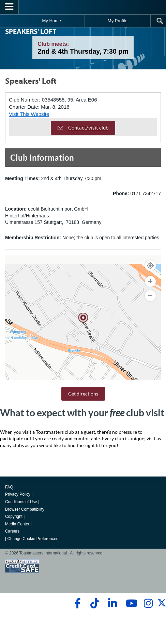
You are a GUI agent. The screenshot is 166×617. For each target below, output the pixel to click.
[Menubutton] (9, 7)
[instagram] (148, 603)
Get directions (83, 394)
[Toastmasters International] (83, 7)
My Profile (117, 20)
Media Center (17, 524)
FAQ (9, 487)
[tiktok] (94, 603)
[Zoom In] (150, 281)
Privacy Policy (17, 494)
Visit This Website (29, 114)
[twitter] (161, 605)
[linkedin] (112, 603)
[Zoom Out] (150, 295)
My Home (51, 20)
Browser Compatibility (24, 509)
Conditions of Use (21, 501)
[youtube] (130, 603)
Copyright (13, 516)
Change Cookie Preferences (32, 538)
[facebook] (76, 603)
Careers (12, 531)
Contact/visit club (83, 127)
